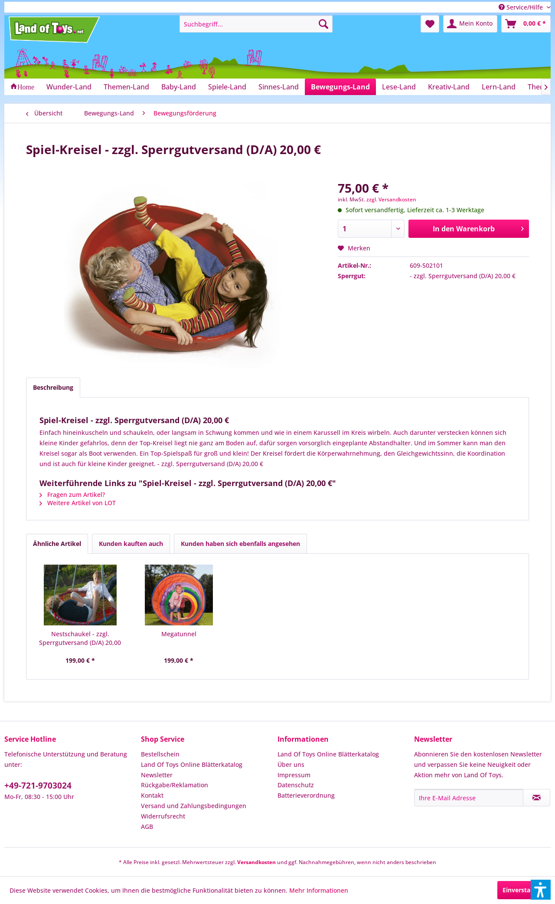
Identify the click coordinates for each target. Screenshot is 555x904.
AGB (147, 826)
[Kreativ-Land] (449, 87)
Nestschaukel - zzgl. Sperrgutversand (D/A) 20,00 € (80, 638)
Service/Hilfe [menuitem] (522, 7)
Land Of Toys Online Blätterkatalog (191, 764)
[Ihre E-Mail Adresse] (468, 797)
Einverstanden (524, 890)
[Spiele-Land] (227, 87)
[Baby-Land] (178, 87)
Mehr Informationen (318, 890)
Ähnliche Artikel (57, 543)
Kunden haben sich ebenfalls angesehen (240, 543)
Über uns (291, 764)
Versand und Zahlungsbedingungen (193, 806)
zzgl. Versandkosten (391, 199)
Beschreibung (53, 387)
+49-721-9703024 (38, 785)
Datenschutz (296, 785)
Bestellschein (160, 754)
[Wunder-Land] (69, 87)
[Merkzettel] (430, 24)
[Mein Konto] (470, 24)
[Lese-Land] (399, 87)
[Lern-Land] (499, 87)
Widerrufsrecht (163, 816)
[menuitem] (256, 24)
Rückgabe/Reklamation (174, 785)
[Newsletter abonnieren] (536, 797)
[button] (541, 890)
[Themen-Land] (126, 87)
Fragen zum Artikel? (72, 494)
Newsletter (157, 775)
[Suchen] (323, 24)
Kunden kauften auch (131, 543)
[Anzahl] (371, 229)
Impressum (294, 775)
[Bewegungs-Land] (340, 87)
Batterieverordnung (306, 795)
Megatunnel (178, 634)
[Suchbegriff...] (256, 24)
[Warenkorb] (526, 24)
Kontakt (152, 795)
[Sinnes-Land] (278, 87)
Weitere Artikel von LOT (77, 503)
